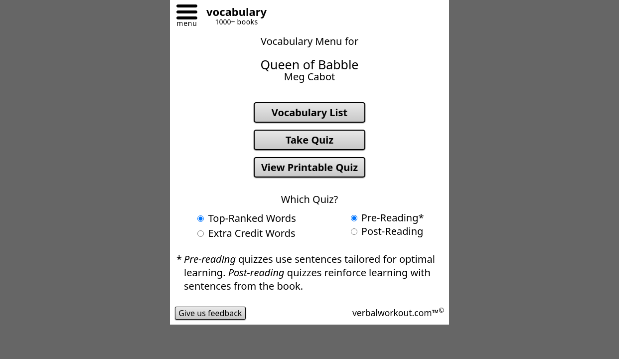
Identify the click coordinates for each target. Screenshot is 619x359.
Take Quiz (309, 140)
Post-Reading (387, 231)
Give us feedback (210, 313)
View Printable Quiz (309, 167)
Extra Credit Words (246, 233)
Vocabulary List (309, 112)
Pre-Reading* (387, 217)
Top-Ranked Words (246, 218)
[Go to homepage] (233, 13)
